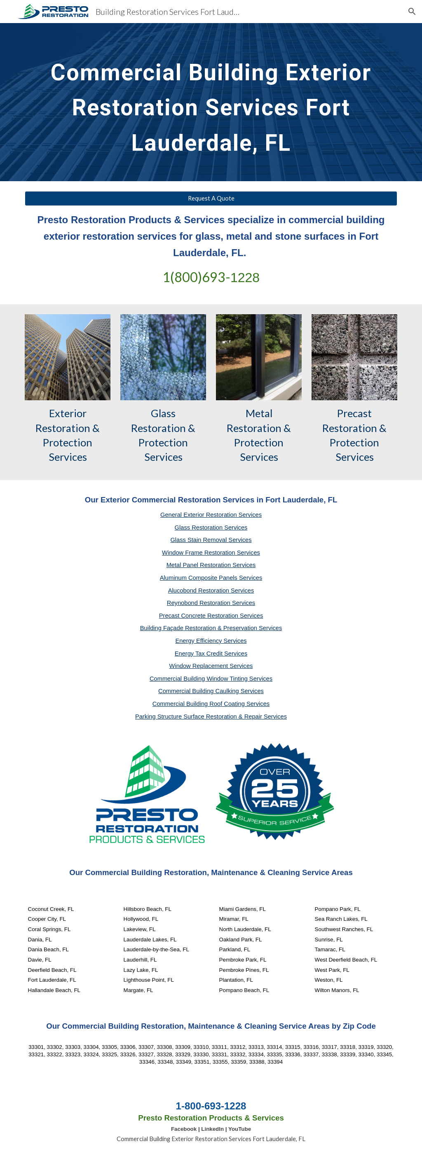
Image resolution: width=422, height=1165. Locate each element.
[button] (412, 11)
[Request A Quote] (211, 198)
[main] (211, 102)
